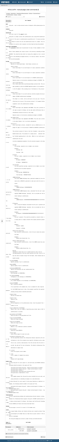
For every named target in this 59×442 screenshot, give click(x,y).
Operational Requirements (22, 13)
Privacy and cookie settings (40, 440)
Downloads (22, 2)
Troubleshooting (9, 14)
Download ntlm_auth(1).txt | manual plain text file (17, 433)
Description (13, 13)
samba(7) (22, 34)
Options (30, 13)
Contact (30, 2)
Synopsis (8, 13)
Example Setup (36, 13)
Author (19, 14)
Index (14, 2)
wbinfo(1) (34, 428)
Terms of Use (31, 440)
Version (15, 14)
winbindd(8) (13, 47)
